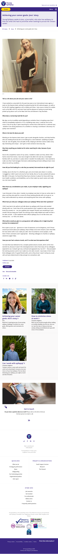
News (15, 469)
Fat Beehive (35, 550)
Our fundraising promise (15, 474)
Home (5, 29)
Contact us (29, 501)
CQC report (16, 479)
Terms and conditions (38, 542)
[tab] (6, 29)
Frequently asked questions (29, 504)
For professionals (29, 496)
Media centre (29, 499)
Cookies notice (28, 542)
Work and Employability (11, 271)
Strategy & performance (15, 467)
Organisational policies (16, 477)
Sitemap (48, 542)
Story (12, 29)
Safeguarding (15, 472)
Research (42, 467)
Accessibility (19, 542)
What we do (16, 464)
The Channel (42, 469)
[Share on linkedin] (31, 441)
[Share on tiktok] (24, 441)
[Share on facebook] (27, 441)
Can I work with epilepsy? (12, 363)
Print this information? (46, 540)
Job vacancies (29, 491)
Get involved (29, 494)
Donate (6, 9)
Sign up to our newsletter (48, 5)
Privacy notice (11, 542)
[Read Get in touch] (29, 420)
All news (7, 267)
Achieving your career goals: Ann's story (11, 317)
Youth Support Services (42, 464)
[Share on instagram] (34, 441)
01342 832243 (29, 448)
